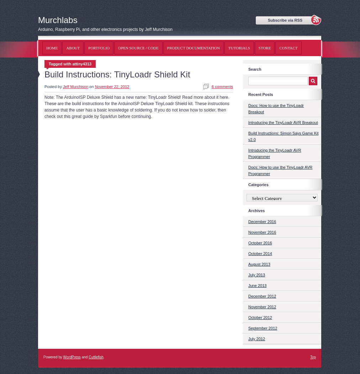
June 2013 (257, 285)
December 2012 (262, 296)
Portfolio (99, 48)
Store (265, 48)
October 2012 (260, 317)
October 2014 (260, 253)
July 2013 (256, 275)
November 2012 (262, 307)
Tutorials (239, 48)
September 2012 (262, 328)
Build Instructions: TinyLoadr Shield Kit (117, 74)
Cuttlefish (96, 357)
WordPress (72, 357)
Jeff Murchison (75, 87)
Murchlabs (58, 20)
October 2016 (260, 243)
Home (52, 48)
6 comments (222, 87)
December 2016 (262, 221)
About (73, 48)
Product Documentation (193, 48)
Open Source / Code (138, 48)
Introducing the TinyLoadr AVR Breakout (283, 122)
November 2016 (262, 232)
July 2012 (256, 339)
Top (313, 357)
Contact (288, 48)
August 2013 (259, 264)
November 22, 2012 (112, 87)
